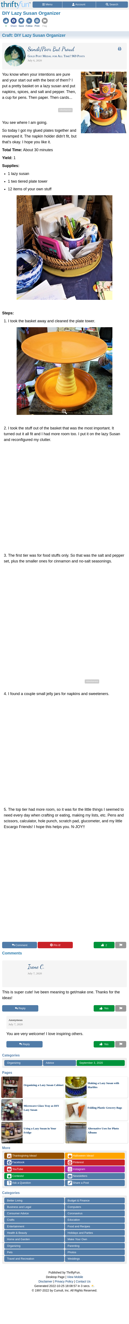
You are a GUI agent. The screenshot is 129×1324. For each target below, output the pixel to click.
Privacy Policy (64, 1281)
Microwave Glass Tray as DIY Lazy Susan (41, 1108)
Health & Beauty (17, 1232)
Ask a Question (19, 1183)
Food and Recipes (79, 1226)
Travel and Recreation (20, 1258)
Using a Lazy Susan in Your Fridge (40, 1130)
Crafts (10, 1219)
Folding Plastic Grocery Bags (105, 1107)
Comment (19, 945)
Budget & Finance (79, 1200)
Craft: (34, 35)
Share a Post (78, 1183)
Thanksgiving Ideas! (22, 1156)
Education (74, 1219)
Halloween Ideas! (81, 1156)
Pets (10, 1252)
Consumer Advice (18, 1213)
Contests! (15, 1176)
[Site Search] (112, 4)
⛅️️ (93, 1286)
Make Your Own (77, 1239)
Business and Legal (19, 1207)
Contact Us (83, 1281)
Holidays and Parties (80, 1232)
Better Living (14, 1200)
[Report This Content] (120, 945)
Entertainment (15, 1226)
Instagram (76, 1169)
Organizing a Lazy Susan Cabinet (43, 1085)
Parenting (74, 1245)
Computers (74, 1207)
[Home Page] (16, 2)
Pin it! (55, 945)
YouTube (15, 1169)
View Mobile (75, 1277)
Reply (20, 1008)
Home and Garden (18, 1239)
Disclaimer (45, 1281)
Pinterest (76, 1162)
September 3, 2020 (91, 1062)
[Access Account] (79, 4)
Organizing (13, 1062)
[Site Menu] (47, 4)
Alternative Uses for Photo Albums (103, 1130)
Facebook (15, 1162)
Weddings (74, 1258)
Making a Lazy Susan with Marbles (103, 1085)
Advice (50, 1062)
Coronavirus (75, 1213)
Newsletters (77, 1176)
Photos (72, 1252)
